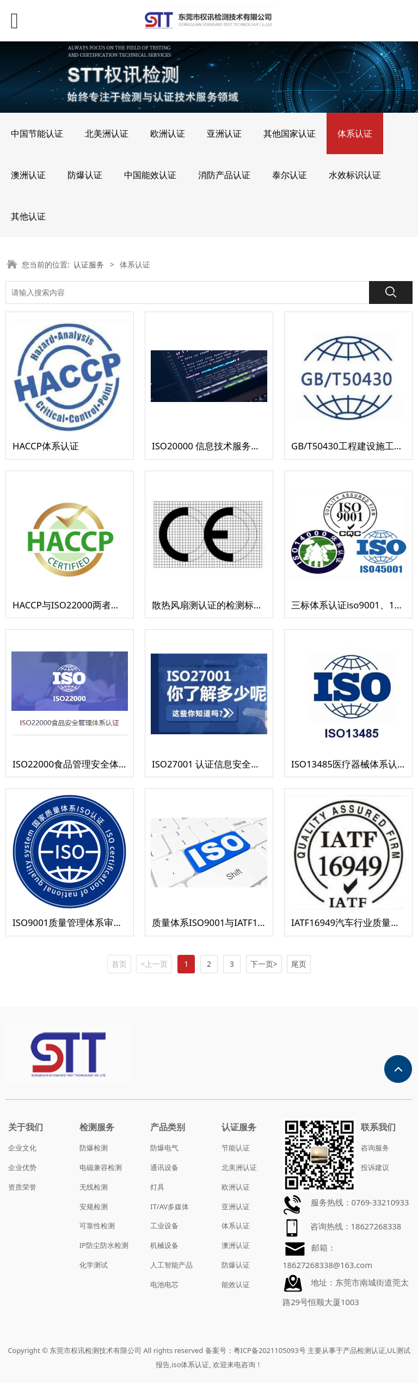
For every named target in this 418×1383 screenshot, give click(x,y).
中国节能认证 (37, 133)
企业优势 (22, 1167)
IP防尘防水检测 (103, 1245)
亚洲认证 (224, 133)
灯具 (157, 1187)
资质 (15, 1187)
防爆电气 (164, 1148)
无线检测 (93, 1187)
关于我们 (25, 1127)
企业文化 (22, 1148)
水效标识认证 (355, 175)
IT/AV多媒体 (169, 1206)
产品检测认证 (364, 1350)
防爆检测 (93, 1148)
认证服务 (88, 264)
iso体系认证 (190, 1364)
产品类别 (167, 1127)
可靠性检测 (97, 1225)
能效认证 (236, 1284)
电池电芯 (164, 1284)
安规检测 (93, 1206)
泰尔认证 (289, 175)
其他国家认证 (289, 133)
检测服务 (96, 1127)
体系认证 (354, 133)
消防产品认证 (224, 175)
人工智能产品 (171, 1265)
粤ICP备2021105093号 (269, 1350)
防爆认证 (84, 175)
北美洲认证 (106, 133)
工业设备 (164, 1225)
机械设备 (164, 1245)
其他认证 (28, 216)
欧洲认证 (167, 133)
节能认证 (236, 1148)
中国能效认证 (150, 175)
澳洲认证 (28, 175)
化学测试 (93, 1265)
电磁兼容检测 (100, 1167)
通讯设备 (164, 1167)
